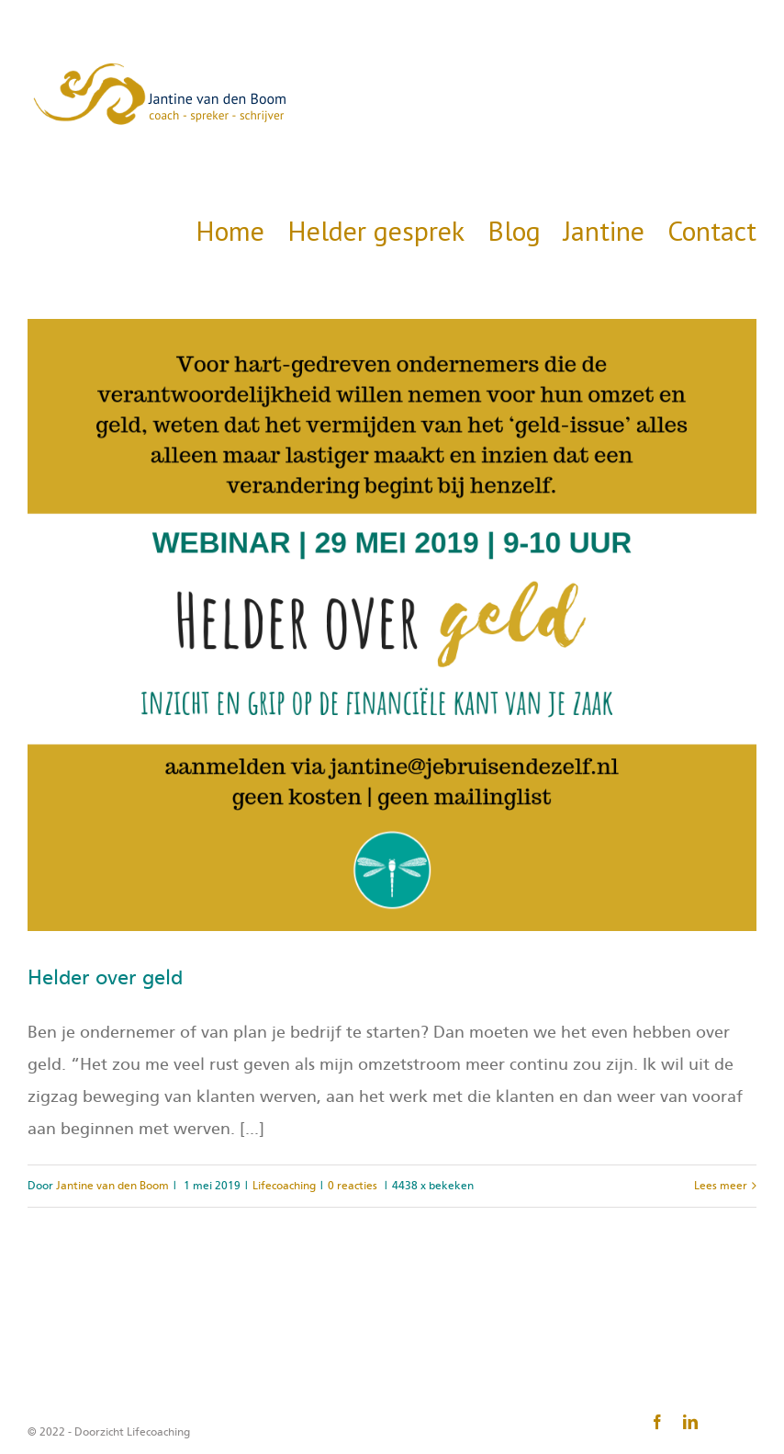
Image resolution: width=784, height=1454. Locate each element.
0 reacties (352, 1185)
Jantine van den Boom (112, 1185)
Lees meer (720, 1185)
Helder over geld (105, 978)
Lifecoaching (284, 1185)
